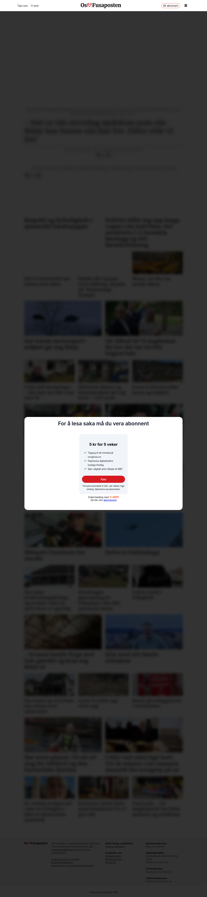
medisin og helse (123, 168)
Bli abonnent (170, 5)
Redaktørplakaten (62, 862)
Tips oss (22, 5)
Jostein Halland (114, 846)
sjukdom (53, 168)
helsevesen (143, 168)
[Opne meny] (186, 5)
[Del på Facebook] (98, 155)
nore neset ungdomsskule (93, 168)
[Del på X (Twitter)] (103, 155)
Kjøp (103, 479)
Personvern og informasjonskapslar (72, 865)
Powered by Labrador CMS (104, 892)
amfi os (158, 168)
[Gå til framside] (101, 5)
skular (171, 168)
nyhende (68, 168)
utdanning (38, 168)
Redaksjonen (113, 856)
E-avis (35, 5)
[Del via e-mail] (108, 155)
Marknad (110, 862)
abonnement (110, 500)
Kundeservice (113, 859)
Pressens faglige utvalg (65, 859)
